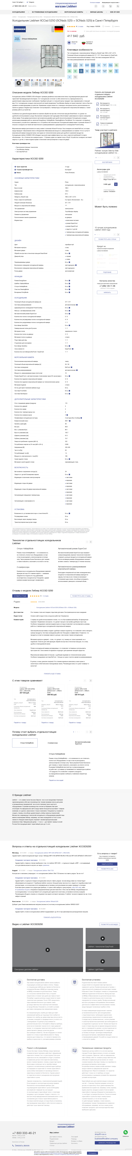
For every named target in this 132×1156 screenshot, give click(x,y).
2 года (74, 43)
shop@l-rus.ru (100, 1134)
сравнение (46, 865)
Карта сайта (98, 1150)
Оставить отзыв (20, 596)
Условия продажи (76, 1150)
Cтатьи (52, 1145)
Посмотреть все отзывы (81, 596)
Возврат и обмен (76, 1141)
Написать (107, 296)
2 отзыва (80, 26)
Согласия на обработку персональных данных (66, 1154)
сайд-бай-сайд (76, 887)
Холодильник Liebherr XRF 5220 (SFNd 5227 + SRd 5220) (52, 853)
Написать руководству (107, 1143)
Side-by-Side (115, 12)
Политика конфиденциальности (59, 1150)
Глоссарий (74, 1136)
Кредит (52, 1141)
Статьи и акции (95, 2)
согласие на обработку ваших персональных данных (48, 1153)
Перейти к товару (20, 722)
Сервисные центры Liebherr (58, 1143)
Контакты (74, 1143)
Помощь (74, 1139)
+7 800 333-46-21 (19, 6)
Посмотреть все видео (109, 924)
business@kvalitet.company (106, 1139)
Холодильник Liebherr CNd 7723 (44, 870)
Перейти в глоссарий (56, 780)
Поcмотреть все (107, 869)
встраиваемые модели (22, 889)
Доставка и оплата (56, 1136)
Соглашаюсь (92, 1153)
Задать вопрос (107, 864)
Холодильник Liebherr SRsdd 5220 (47, 901)
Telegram (30, 2)
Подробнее (107, 276)
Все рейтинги (107, 162)
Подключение (54, 1139)
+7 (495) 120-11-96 (107, 290)
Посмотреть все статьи (107, 236)
